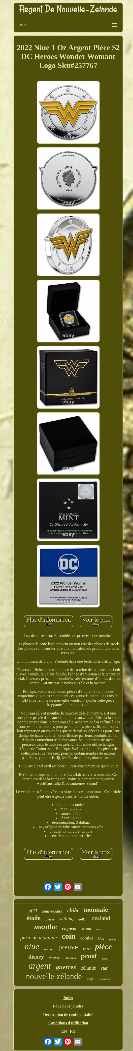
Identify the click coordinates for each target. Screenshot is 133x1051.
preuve (68, 947)
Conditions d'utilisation (68, 1023)
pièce (103, 946)
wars (99, 929)
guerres (66, 967)
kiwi (101, 938)
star (104, 968)
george (112, 939)
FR (72, 1031)
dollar (82, 919)
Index (68, 998)
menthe (45, 926)
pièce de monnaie (38, 937)
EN (64, 1031)
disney (36, 957)
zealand (101, 918)
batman (71, 958)
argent (40, 966)
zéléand (48, 949)
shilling (66, 918)
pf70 (33, 910)
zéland (86, 929)
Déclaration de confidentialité (68, 1014)
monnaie (95, 909)
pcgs (90, 979)
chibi (72, 910)
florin (105, 958)
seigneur (69, 928)
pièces (49, 919)
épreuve (55, 958)
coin (68, 936)
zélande (88, 968)
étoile (33, 918)
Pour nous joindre (68, 1006)
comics (86, 938)
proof (89, 956)
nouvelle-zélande (54, 976)
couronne (105, 979)
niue (32, 946)
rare (86, 948)
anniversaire (52, 911)
